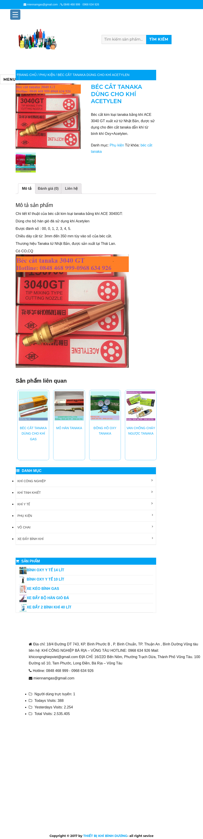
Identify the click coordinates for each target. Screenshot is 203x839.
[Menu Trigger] (15, 15)
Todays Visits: (45, 701)
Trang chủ (27, 75)
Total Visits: (44, 714)
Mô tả (26, 188)
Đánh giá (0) (48, 188)
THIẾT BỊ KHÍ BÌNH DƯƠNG (105, 836)
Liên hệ (71, 188)
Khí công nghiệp (31, 481)
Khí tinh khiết (29, 492)
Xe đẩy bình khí (30, 539)
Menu (9, 79)
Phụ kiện (47, 75)
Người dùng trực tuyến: (53, 694)
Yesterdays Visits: (49, 707)
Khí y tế (23, 504)
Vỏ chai (24, 527)
